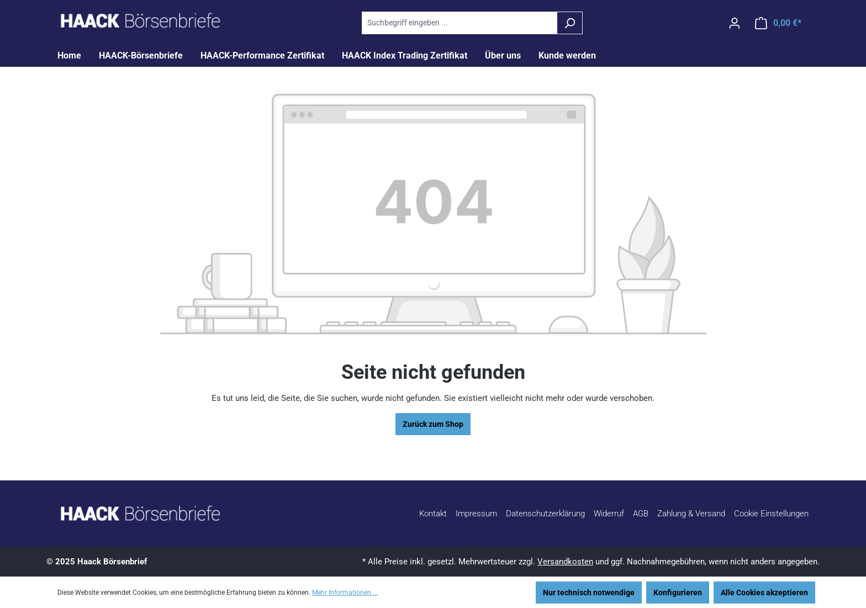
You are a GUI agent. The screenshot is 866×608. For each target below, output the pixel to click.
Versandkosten (565, 562)
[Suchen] (570, 23)
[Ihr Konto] (734, 23)
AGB (640, 514)
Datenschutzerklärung (545, 514)
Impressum (476, 514)
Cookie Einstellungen (771, 514)
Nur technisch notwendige (589, 592)
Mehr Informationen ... (345, 592)
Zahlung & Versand (691, 514)
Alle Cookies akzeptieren (764, 592)
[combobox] (459, 23)
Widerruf (609, 514)
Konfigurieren (677, 592)
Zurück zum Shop (433, 424)
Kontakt (433, 514)
